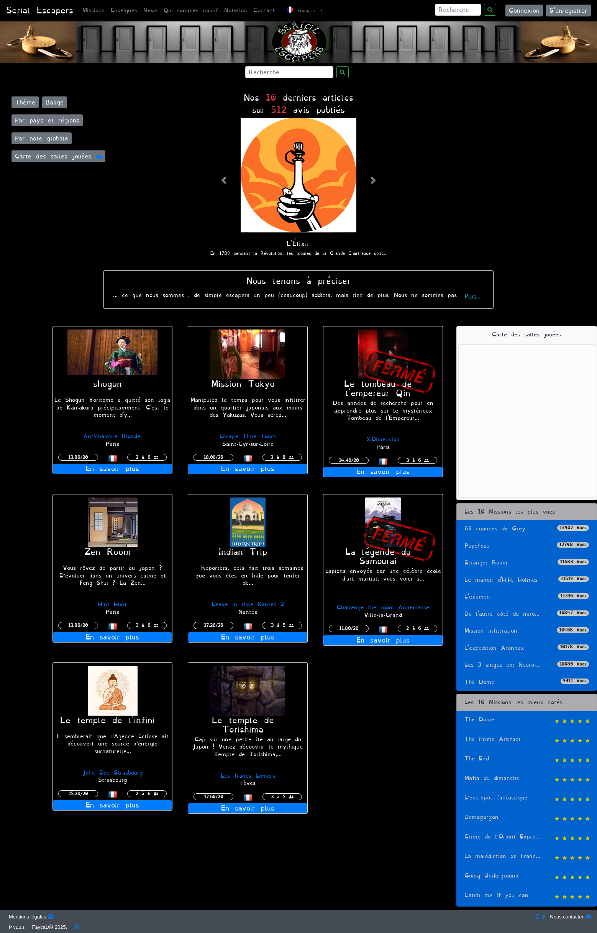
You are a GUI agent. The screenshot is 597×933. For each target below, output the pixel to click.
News (150, 10)
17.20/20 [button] (213, 625)
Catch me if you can (526, 896)
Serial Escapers (39, 10)
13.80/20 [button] (78, 457)
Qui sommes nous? (191, 10)
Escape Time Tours (248, 436)
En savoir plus (112, 469)
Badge (55, 102)
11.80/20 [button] (348, 628)
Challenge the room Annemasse (383, 607)
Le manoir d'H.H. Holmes (526, 580)
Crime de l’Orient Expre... (526, 837)
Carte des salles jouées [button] (58, 156)
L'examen (526, 597)
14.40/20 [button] (349, 460)
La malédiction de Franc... (526, 857)
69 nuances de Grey (526, 528)
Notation (235, 10)
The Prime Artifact (526, 739)
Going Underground (526, 876)
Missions (93, 10)
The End (526, 759)
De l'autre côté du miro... (526, 614)
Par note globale (41, 138)
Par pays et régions (47, 120)
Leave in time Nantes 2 (248, 604)
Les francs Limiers (248, 776)
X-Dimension (383, 439)
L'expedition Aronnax (526, 648)
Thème (25, 102)
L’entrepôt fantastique (526, 798)
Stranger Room (526, 563)
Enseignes (124, 10)
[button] (223, 180)
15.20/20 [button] (78, 793)
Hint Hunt (112, 604)
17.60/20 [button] (213, 796)
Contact (264, 10)
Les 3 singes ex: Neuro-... (526, 665)
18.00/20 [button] (213, 457)
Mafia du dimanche (526, 779)
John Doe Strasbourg (113, 773)
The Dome (526, 682)
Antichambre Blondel (112, 436)
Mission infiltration (526, 631)
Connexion (524, 10)
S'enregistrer (568, 10)
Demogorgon (526, 818)
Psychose (526, 546)
